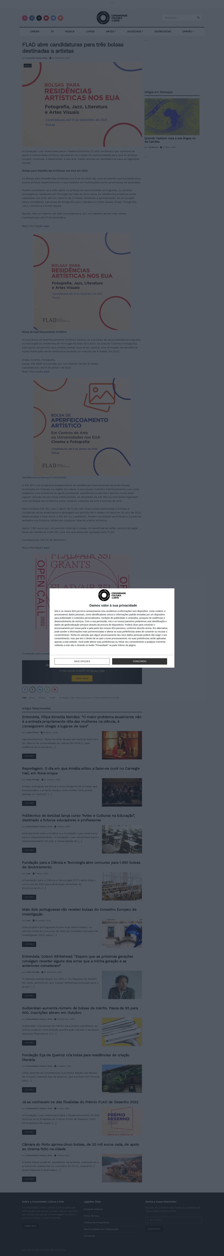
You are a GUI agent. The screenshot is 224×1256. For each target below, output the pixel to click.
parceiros (81, 611)
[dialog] (112, 627)
